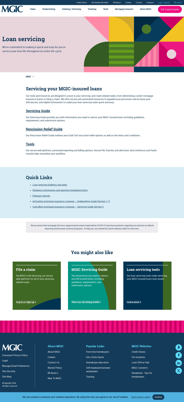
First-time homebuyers (97, 354)
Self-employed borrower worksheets (98, 372)
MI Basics (117, 2)
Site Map (6, 379)
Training (92, 12)
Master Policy (55, 370)
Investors (150, 2)
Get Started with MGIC (100, 2)
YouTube (179, 376)
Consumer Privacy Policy (15, 358)
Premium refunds (41, 198)
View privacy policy (141, 397)
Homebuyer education (97, 365)
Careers (128, 2)
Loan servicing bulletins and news (49, 187)
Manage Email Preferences (15, 368)
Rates (33, 12)
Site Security (8, 374)
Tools (105, 12)
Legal (5, 363)
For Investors (138, 360)
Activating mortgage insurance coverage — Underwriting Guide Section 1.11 (71, 204)
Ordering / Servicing (71, 12)
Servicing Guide (38, 114)
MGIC (28, 79)
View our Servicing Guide (85, 305)
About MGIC (145, 12)
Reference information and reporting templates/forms (60, 193)
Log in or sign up (25, 305)
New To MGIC (55, 381)
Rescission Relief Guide (44, 132)
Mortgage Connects (124, 12)
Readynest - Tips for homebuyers (142, 377)
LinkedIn (179, 368)
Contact (139, 2)
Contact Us (53, 365)
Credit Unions (81, 2)
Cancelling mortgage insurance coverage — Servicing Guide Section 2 (68, 209)
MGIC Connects (140, 370)
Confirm (158, 397)
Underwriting (48, 12)
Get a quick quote (170, 12)
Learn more (133, 305)
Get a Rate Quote (95, 360)
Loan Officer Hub (140, 365)
